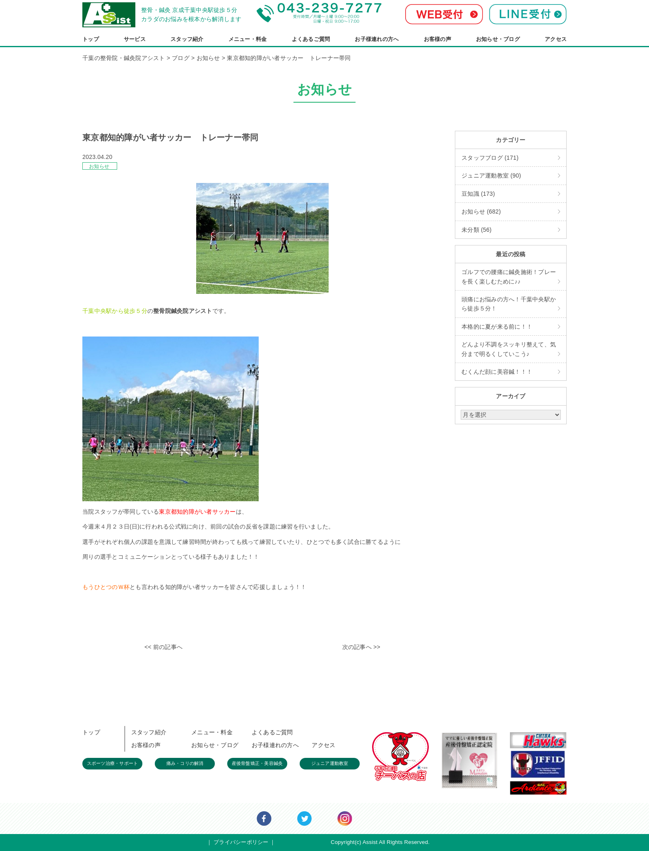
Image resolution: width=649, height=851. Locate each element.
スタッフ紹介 (187, 39)
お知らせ (99, 166)
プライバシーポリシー (241, 842)
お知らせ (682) (481, 211)
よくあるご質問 (311, 39)
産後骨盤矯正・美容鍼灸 (257, 763)
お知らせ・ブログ (498, 39)
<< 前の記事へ (163, 647)
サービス (135, 39)
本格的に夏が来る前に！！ (497, 326)
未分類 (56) (477, 229)
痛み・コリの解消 (185, 763)
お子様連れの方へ (377, 39)
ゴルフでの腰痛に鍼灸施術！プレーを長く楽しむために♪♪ (509, 276)
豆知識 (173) (478, 193)
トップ (90, 39)
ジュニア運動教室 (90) (491, 175)
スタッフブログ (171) (490, 157)
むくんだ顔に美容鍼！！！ (497, 371)
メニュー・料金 (247, 39)
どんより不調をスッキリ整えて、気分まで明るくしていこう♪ (509, 349)
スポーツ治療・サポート (112, 763)
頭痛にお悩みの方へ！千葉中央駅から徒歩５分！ (509, 304)
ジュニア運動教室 (330, 763)
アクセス (556, 39)
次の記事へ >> (361, 647)
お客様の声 (437, 39)
